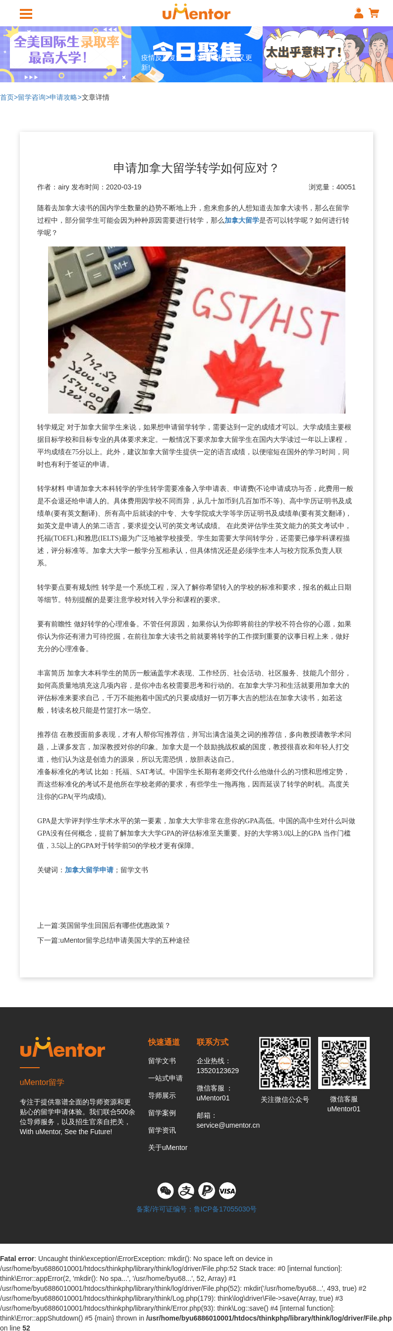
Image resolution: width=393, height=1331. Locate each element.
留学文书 (162, 1061)
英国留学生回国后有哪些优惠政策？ (115, 925)
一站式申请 (165, 1078)
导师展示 (162, 1095)
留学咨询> (34, 97)
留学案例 (162, 1113)
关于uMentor (167, 1147)
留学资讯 (162, 1130)
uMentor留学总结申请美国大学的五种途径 (124, 940)
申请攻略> (65, 97)
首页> (9, 97)
